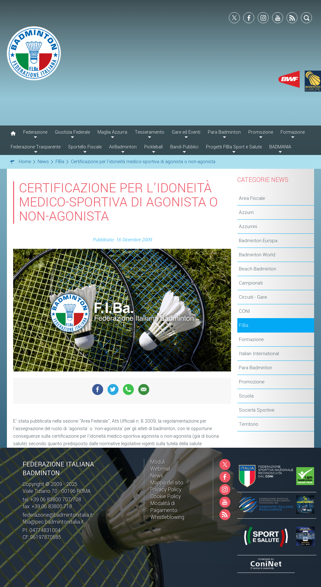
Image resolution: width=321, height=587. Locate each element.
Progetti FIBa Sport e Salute (234, 147)
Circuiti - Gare (253, 297)
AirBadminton (123, 147)
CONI (244, 311)
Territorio (248, 424)
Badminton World (257, 254)
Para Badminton (255, 367)
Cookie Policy (165, 496)
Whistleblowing (167, 517)
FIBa (243, 325)
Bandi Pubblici (184, 147)
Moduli (157, 462)
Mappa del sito (166, 482)
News (156, 475)
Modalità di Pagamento (163, 507)
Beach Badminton (257, 268)
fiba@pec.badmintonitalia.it (53, 522)
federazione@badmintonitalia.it (58, 515)
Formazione (251, 339)
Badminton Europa (258, 240)
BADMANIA (280, 147)
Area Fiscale (252, 198)
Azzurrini (248, 226)
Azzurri (246, 212)
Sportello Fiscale (85, 147)
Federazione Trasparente (36, 147)
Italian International (259, 353)
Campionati (251, 283)
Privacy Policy (166, 489)
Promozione (252, 381)
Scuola (246, 395)
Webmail (160, 468)
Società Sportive (257, 410)
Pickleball (153, 147)
